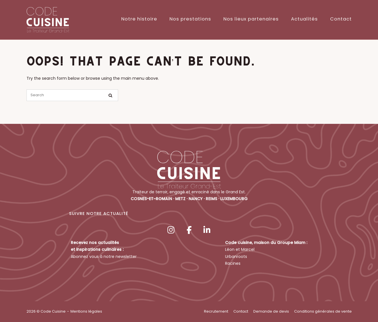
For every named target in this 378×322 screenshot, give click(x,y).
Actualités (304, 19)
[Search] (110, 95)
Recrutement (216, 311)
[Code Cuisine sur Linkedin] (207, 230)
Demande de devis (271, 311)
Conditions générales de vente (323, 311)
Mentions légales (86, 311)
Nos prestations (190, 19)
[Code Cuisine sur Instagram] (171, 230)
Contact (341, 19)
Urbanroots (236, 256)
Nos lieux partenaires (251, 19)
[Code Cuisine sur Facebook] (189, 230)
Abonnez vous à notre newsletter (104, 256)
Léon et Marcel (239, 249)
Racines (232, 263)
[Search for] (72, 95)
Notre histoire (139, 19)
